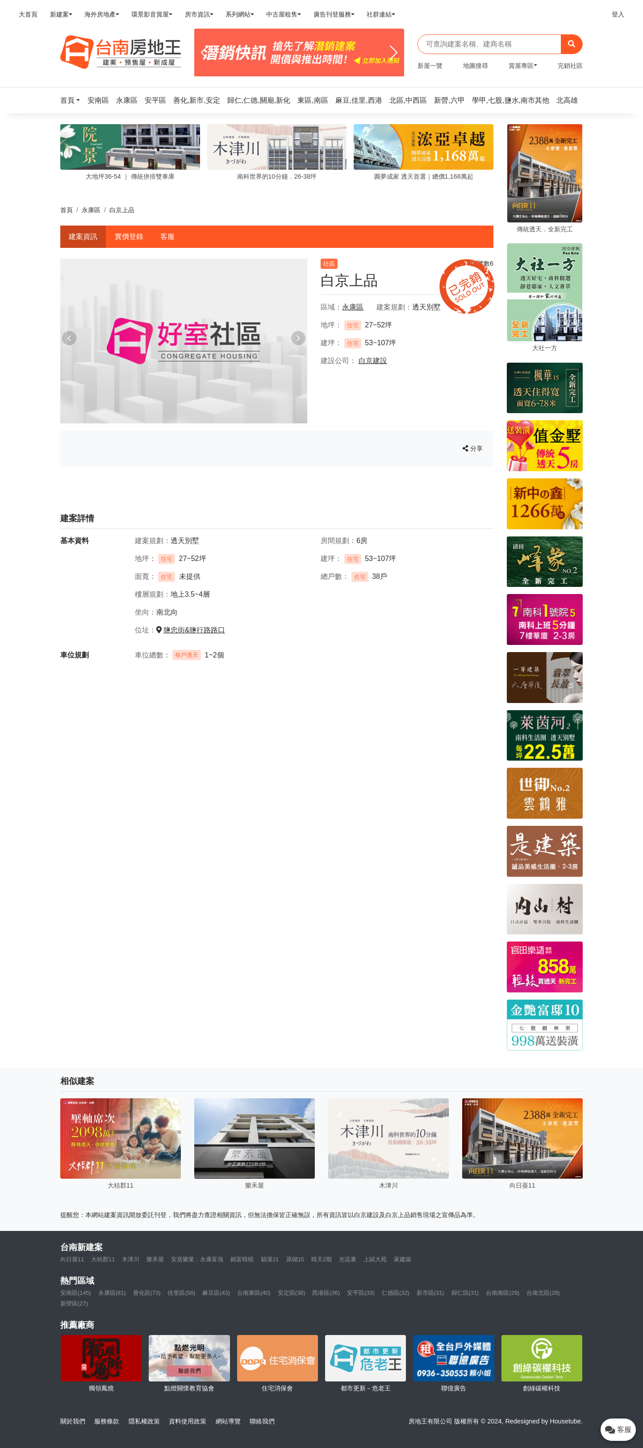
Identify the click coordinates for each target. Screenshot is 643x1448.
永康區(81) (112, 1292)
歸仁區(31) (465, 1292)
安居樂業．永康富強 (197, 1259)
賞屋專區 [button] (521, 65)
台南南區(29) (502, 1292)
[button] (72, 100)
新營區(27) (74, 1303)
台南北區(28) (543, 1292)
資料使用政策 (187, 1421)
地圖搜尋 (475, 65)
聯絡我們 (262, 1421)
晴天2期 (321, 1259)
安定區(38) (291, 1292)
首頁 (66, 209)
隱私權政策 (144, 1421)
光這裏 (347, 1259)
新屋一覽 (430, 65)
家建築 (402, 1259)
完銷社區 (570, 65)
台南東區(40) (254, 1292)
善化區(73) (147, 1292)
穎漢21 (270, 1259)
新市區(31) (430, 1292)
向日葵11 (72, 1259)
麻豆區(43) (216, 1292)
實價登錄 (129, 236)
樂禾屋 (155, 1259)
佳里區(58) (181, 1292)
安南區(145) (75, 1292)
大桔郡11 (103, 1259)
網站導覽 (228, 1421)
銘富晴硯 (242, 1259)
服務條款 (106, 1421)
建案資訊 (83, 236)
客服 (167, 236)
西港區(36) (326, 1292)
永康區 (91, 209)
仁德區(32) (395, 1292)
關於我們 (72, 1421)
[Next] (394, 53)
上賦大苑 (375, 1259)
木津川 (130, 1259)
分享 (473, 448)
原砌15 (295, 1259)
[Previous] (205, 53)
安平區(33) (361, 1292)
